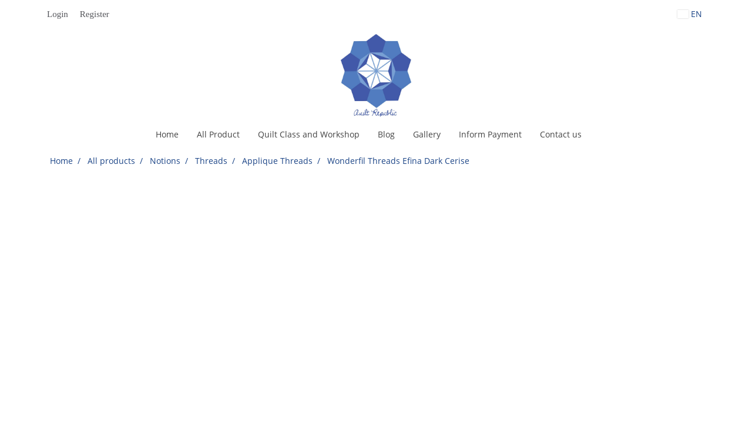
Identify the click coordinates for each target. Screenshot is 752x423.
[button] (601, 134)
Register (94, 14)
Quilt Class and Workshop (309, 134)
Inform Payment (490, 134)
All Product (218, 134)
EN (689, 13)
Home (167, 134)
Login (57, 14)
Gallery (427, 134)
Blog (386, 134)
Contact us (561, 134)
